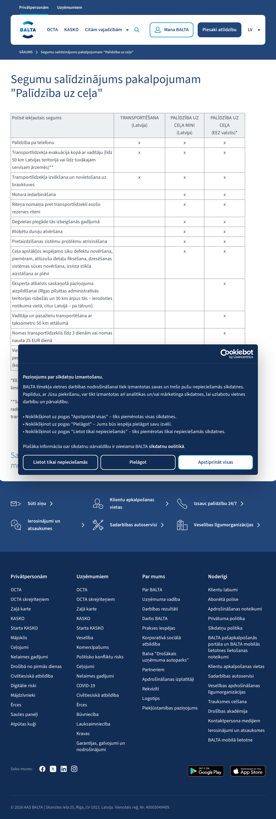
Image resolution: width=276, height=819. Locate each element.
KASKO (71, 29)
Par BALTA (152, 590)
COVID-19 (85, 686)
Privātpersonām (33, 7)
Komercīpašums (92, 647)
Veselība (84, 638)
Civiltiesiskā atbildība (32, 676)
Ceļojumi (20, 647)
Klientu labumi (223, 590)
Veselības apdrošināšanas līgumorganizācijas (234, 689)
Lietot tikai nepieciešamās (60, 462)
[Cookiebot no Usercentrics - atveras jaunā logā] (229, 354)
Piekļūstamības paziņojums (170, 708)
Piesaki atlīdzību (219, 29)
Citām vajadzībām (108, 29)
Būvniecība (87, 714)
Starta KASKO (24, 628)
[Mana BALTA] (171, 29)
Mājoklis (19, 638)
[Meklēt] (138, 29)
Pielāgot (138, 462)
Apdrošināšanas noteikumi (235, 609)
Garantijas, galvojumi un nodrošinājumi (100, 746)
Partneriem (153, 670)
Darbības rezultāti (160, 609)
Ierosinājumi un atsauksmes (236, 730)
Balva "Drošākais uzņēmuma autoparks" (165, 657)
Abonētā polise (223, 599)
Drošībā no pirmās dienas (36, 666)
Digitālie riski (23, 686)
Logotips (151, 698)
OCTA (52, 29)
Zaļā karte (21, 609)
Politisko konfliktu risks (100, 657)
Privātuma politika (226, 619)
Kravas (83, 734)
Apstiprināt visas (215, 462)
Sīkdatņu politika (225, 628)
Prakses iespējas (158, 628)
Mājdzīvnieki (23, 695)
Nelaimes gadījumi (29, 657)
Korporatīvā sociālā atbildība (161, 641)
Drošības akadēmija (227, 711)
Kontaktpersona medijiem (234, 721)
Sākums (26, 52)
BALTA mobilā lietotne (230, 740)
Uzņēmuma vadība (161, 599)
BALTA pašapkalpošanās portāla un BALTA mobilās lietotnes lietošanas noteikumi (234, 647)
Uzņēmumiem (69, 7)
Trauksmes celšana (227, 702)
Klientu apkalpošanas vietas (236, 666)
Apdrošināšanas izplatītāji (168, 679)
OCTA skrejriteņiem (30, 599)
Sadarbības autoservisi (231, 676)
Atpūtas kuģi (23, 724)
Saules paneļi (24, 714)
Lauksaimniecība (93, 724)
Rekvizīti (150, 689)
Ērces (16, 705)
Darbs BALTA (155, 619)
